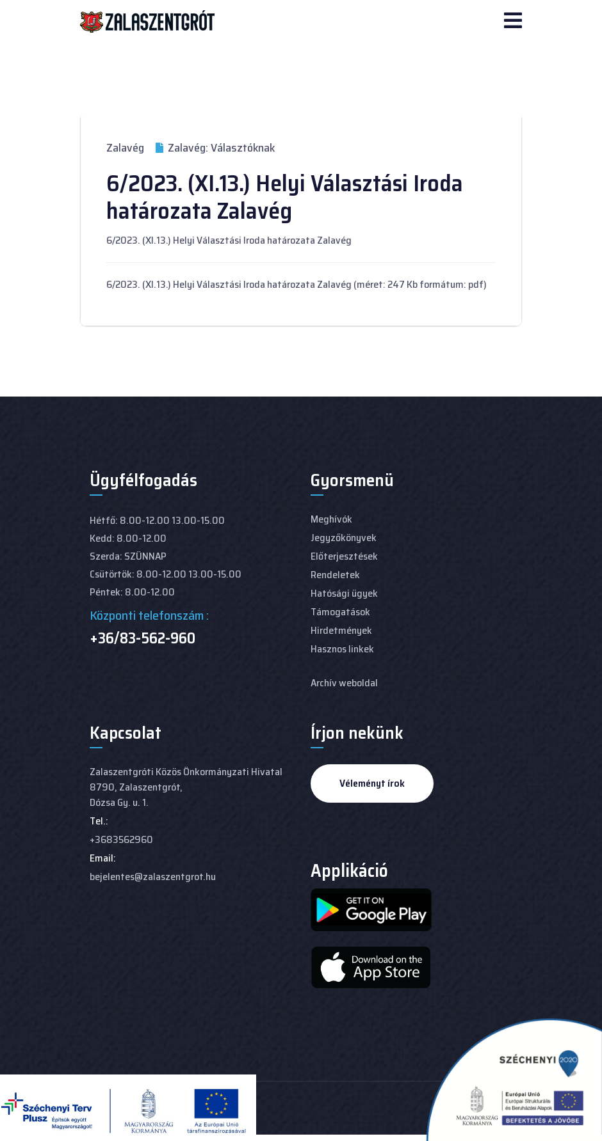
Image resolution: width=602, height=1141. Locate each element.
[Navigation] (513, 21)
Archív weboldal (344, 683)
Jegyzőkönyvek (344, 538)
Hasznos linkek (342, 649)
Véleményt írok (372, 783)
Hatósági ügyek (344, 593)
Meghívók (331, 519)
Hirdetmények (341, 630)
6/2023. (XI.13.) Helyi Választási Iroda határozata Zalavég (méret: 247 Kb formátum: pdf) (296, 284)
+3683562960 (121, 839)
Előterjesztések (344, 556)
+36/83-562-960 (142, 638)
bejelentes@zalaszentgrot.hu (153, 877)
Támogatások (340, 612)
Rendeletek (335, 575)
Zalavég (125, 148)
